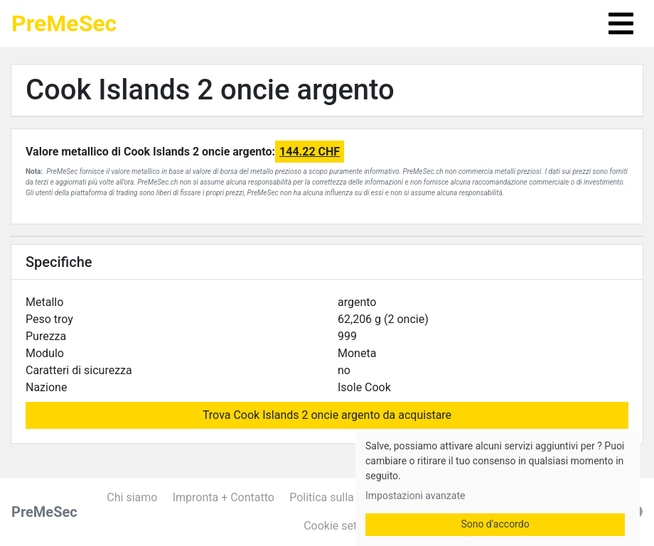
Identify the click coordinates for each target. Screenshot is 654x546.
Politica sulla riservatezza (353, 497)
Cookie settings (343, 526)
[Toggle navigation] (621, 23)
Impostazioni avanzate (415, 495)
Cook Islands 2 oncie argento (210, 90)
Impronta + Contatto (223, 497)
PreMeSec (64, 23)
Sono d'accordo (495, 524)
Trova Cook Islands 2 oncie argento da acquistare (327, 415)
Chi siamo (132, 497)
